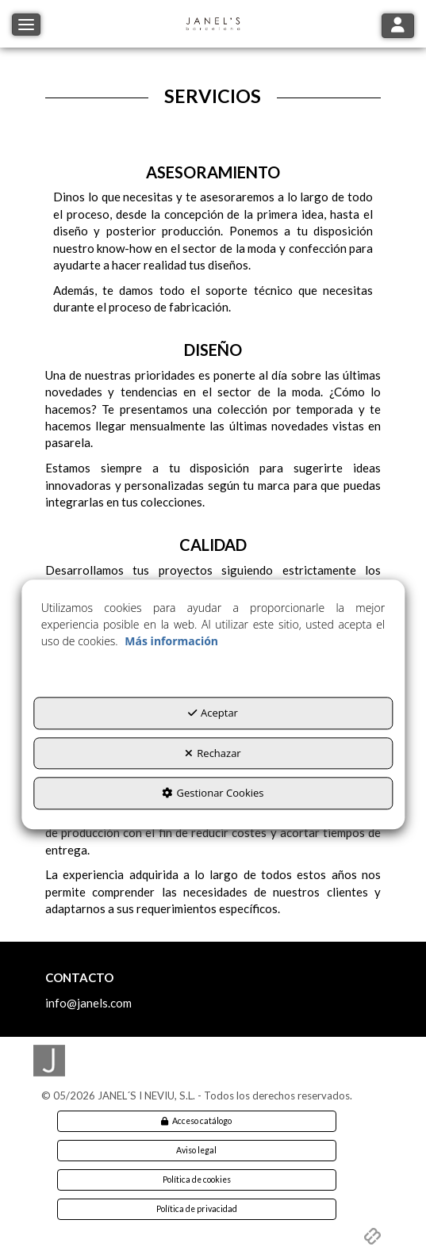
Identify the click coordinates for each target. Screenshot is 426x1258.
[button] (213, 24)
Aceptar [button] (213, 712)
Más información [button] (171, 640)
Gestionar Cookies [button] (212, 793)
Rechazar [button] (212, 753)
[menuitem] (196, 1121)
